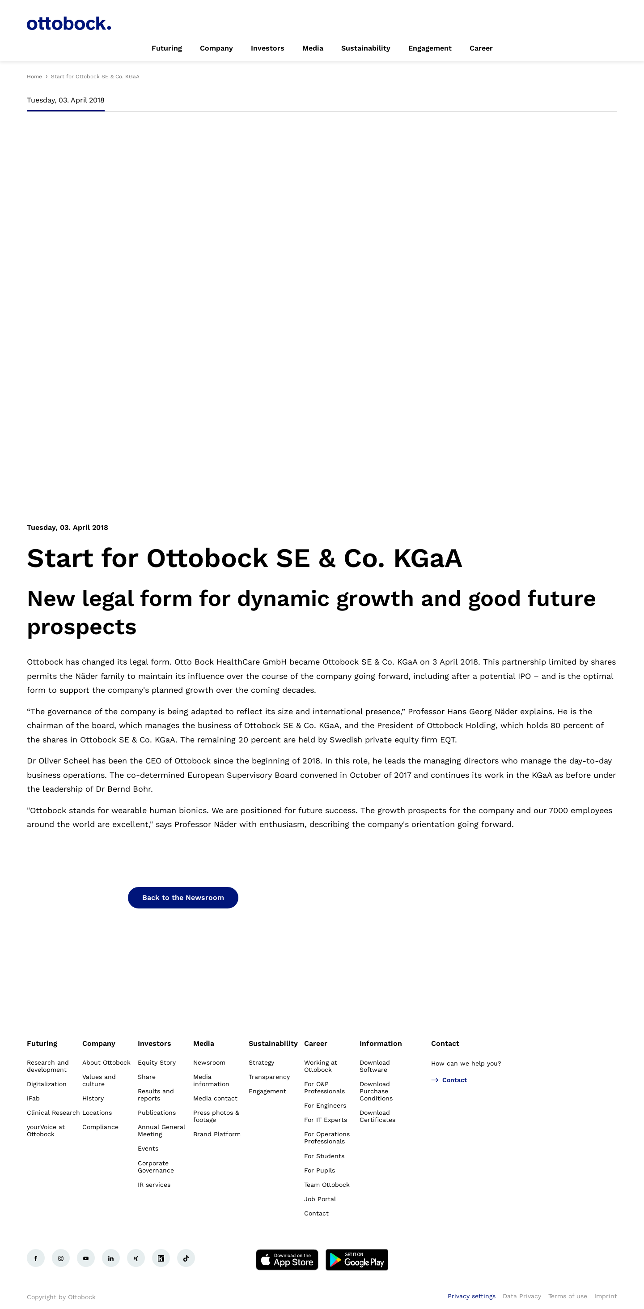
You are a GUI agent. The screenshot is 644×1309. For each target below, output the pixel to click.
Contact (445, 1043)
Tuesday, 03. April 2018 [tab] (66, 100)
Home (34, 76)
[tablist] (322, 103)
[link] (166, 48)
